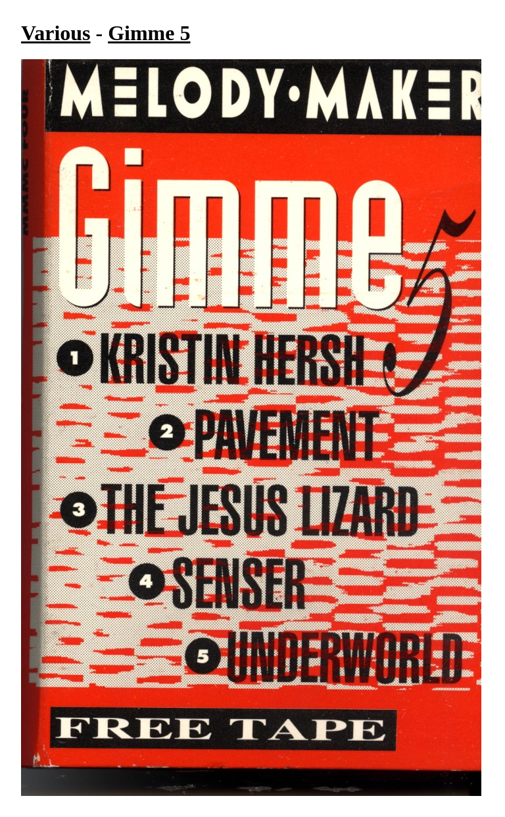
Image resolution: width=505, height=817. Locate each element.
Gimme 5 (149, 33)
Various (56, 33)
